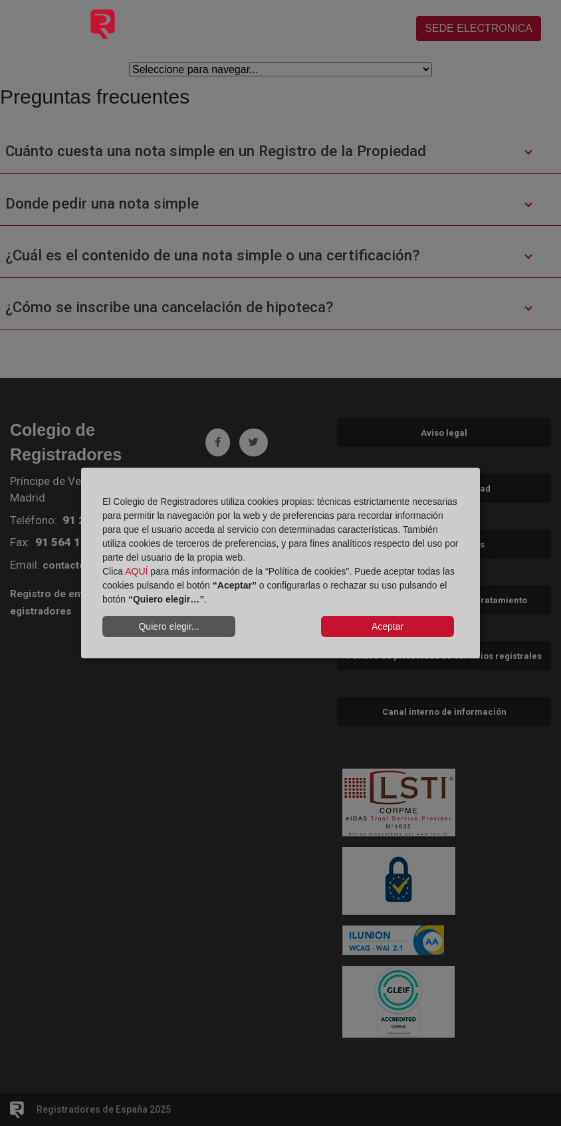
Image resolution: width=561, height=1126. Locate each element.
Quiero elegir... (168, 626)
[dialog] (280, 563)
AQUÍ (136, 571)
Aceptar (387, 626)
